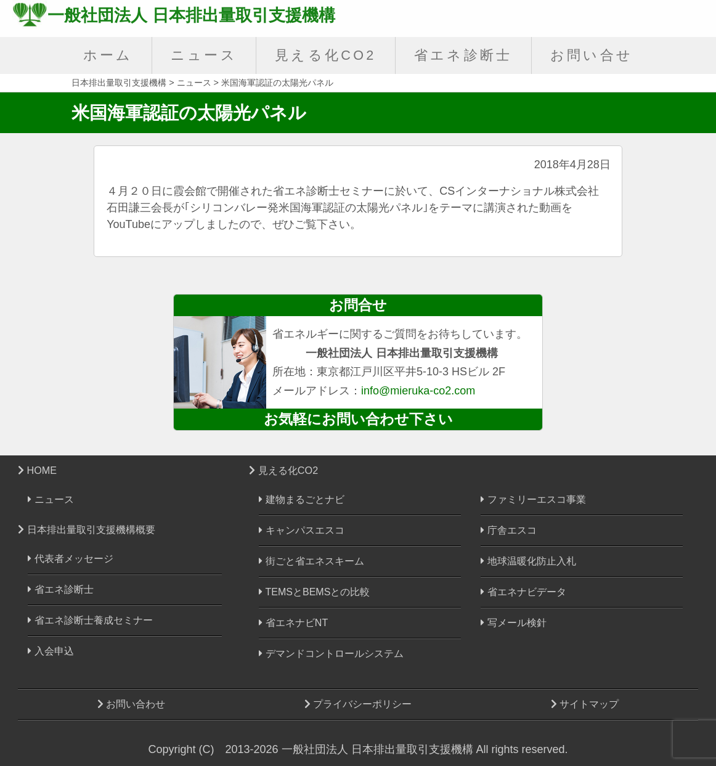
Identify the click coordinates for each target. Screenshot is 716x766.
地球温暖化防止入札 (528, 561)
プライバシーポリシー (358, 704)
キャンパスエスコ (301, 530)
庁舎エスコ (508, 530)
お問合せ (358, 305)
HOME (37, 470)
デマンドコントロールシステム (331, 653)
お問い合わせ (131, 704)
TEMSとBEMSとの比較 (314, 592)
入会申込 (50, 651)
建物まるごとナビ (301, 499)
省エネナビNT (293, 622)
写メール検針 (513, 622)
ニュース (204, 55)
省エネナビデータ (523, 592)
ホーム (108, 55)
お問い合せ (591, 55)
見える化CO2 (325, 55)
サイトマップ (585, 704)
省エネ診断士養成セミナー (90, 620)
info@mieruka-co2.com (418, 391)
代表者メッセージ (70, 558)
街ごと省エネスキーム (311, 561)
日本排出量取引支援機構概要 (86, 529)
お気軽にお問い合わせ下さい (358, 419)
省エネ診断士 (463, 55)
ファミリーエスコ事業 (533, 499)
